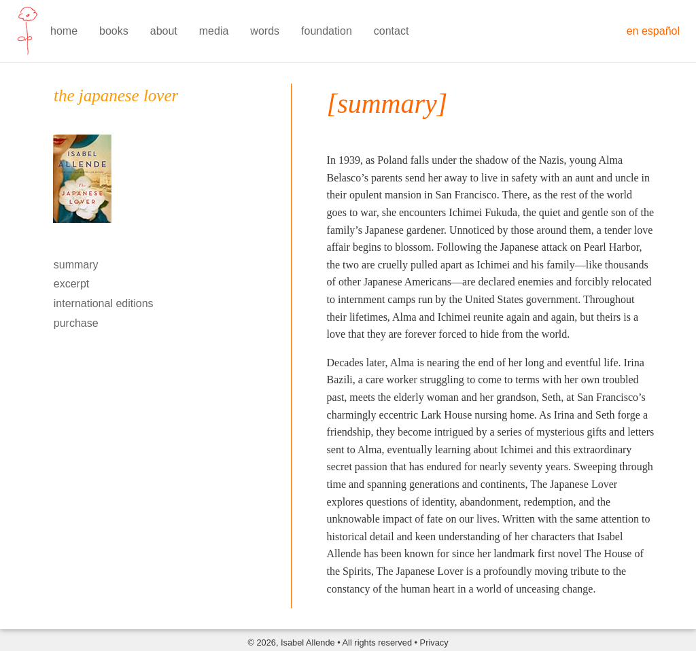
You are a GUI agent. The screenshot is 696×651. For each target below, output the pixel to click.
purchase (76, 323)
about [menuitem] (163, 31)
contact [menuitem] (391, 31)
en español (653, 31)
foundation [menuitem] (326, 31)
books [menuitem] (113, 31)
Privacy (434, 642)
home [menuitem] (63, 31)
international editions (104, 303)
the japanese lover (116, 95)
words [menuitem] (264, 31)
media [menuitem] (214, 31)
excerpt (71, 283)
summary (76, 264)
